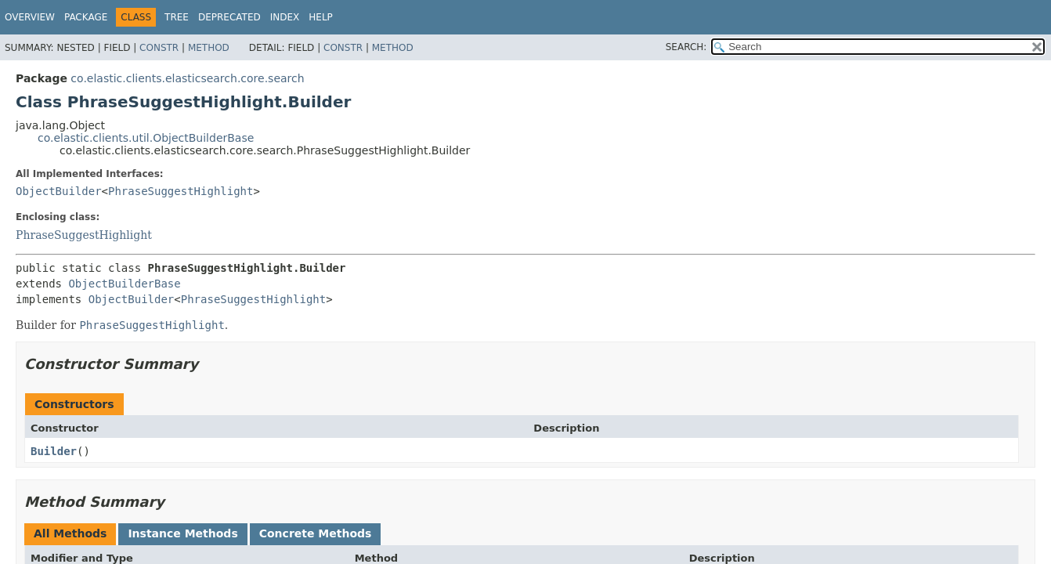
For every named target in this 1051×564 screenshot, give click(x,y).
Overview (30, 17)
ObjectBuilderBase (124, 283)
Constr (159, 47)
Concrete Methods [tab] (315, 533)
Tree (176, 17)
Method (208, 47)
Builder (54, 451)
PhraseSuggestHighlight (180, 191)
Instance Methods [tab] (182, 533)
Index (285, 17)
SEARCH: (686, 47)
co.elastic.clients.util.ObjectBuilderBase (146, 138)
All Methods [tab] (70, 533)
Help (321, 17)
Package (85, 17)
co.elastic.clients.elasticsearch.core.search (187, 78)
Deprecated (229, 17)
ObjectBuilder (59, 191)
